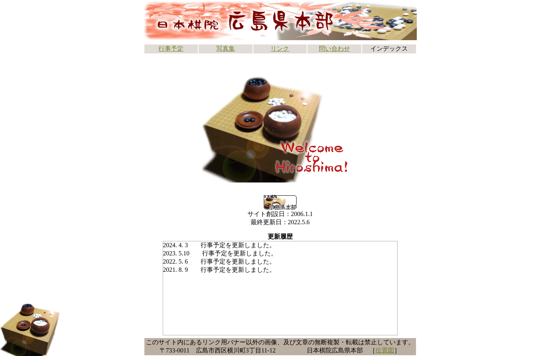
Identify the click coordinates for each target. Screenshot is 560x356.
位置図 (384, 350)
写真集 (225, 48)
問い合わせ (334, 48)
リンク (279, 48)
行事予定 (170, 48)
